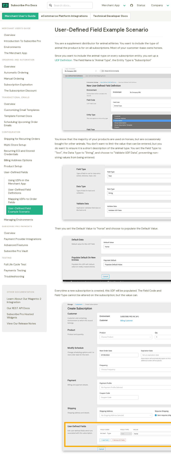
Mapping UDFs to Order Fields (22, 200)
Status (141, 5)
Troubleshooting (14, 276)
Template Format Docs (18, 116)
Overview (9, 35)
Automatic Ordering (16, 72)
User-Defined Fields (16, 172)
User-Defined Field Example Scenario (19, 210)
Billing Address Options (18, 160)
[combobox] (70, 5)
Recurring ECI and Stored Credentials (19, 152)
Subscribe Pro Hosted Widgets (20, 315)
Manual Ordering (14, 78)
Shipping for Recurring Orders (22, 139)
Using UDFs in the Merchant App (18, 181)
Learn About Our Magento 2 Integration (24, 300)
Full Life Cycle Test (15, 264)
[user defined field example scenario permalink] (53, 30)
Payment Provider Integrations (22, 239)
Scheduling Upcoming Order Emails (21, 123)
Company (157, 5)
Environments (12, 47)
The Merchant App (15, 53)
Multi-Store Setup (15, 145)
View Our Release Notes (21, 323)
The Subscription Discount (20, 90)
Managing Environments (18, 219)
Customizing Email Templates (21, 110)
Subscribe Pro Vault (16, 251)
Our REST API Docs (18, 308)
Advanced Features (16, 245)
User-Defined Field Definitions (19, 191)
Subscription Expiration (18, 84)
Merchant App (111, 5)
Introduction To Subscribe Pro (22, 41)
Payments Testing (15, 270)
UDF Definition (63, 60)
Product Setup (13, 166)
